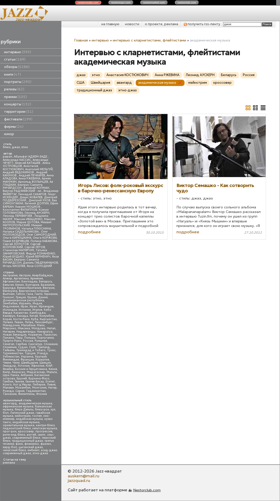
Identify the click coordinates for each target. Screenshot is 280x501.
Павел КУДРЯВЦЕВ (16, 241)
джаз (16, 147)
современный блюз (26, 437)
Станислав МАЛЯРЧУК (18, 250)
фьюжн (45, 444)
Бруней (22, 378)
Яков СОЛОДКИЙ (39, 266)
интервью (17, 52)
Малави (8, 387)
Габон (20, 294)
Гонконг (8, 297)
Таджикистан (36, 391)
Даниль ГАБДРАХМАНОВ (40, 262)
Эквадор (9, 365)
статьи (14, 59)
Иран (33, 306)
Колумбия (46, 316)
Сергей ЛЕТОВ (34, 247)
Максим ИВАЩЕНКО (28, 219)
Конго (7, 384)
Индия (37, 303)
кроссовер (26, 431)
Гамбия (8, 381)
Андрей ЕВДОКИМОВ (19, 172)
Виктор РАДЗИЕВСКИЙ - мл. (22, 191)
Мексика (24, 328)
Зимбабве (10, 303)
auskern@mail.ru (83, 475)
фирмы (13, 126)
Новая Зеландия (14, 334)
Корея (7, 319)
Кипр (6, 372)
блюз (6, 147)
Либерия (39, 384)
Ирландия (46, 306)
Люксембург (44, 322)
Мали (41, 325)
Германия (51, 294)
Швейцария (29, 362)
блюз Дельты (24, 409)
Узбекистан (11, 356)
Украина (27, 356)
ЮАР (49, 365)
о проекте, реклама (161, 24)
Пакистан (50, 334)
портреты (17, 82)
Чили (16, 362)
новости (132, 24)
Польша (29, 337)
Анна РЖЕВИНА (29, 178)
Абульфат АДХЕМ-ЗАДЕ (31, 156)
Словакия (51, 344)
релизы (14, 89)
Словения (10, 347)
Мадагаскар (36, 372)
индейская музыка (29, 419)
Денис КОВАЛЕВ (31, 197)
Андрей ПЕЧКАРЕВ (32, 175)
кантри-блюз (45, 425)
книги (12, 74)
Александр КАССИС (17, 160)
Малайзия (28, 325)
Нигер (52, 387)
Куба (34, 319)
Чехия (7, 362)
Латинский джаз (22, 412)
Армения (36, 278)
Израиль (25, 303)
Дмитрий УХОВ (39, 200)
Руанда (8, 391)
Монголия (39, 387)
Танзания (10, 394)
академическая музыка (35, 403)
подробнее (89, 232)
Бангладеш (29, 281)
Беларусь (45, 281)
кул (53, 409)
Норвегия (35, 334)
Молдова (38, 328)
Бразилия (47, 285)
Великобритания (29, 288)
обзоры (17, 67)
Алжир (7, 278)
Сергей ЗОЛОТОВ (16, 244)
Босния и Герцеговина (31, 369)
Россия (28, 340)
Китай (34, 316)
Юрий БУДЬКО (13, 256)
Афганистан (11, 281)
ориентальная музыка (18, 425)
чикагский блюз (14, 450)
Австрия (25, 275)
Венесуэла (10, 291)
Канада (22, 316)
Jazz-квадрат (29, 19)
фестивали (18, 119)
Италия (37, 309)
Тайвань (9, 350)
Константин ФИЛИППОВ (20, 209)
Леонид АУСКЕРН (36, 212)
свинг (42, 434)
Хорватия (42, 359)
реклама (9, 462)
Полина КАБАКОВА (44, 241)
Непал (51, 328)
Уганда (42, 353)
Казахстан (20, 312)
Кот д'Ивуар (22, 384)
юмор (9, 134)
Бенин (19, 285)
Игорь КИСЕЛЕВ (14, 266)
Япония (41, 394)
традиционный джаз (27, 440)
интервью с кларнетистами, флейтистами (149, 40)
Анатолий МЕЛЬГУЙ (39, 169)
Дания (43, 297)
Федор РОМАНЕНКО (40, 253)
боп (6, 412)
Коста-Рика (21, 319)
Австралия (10, 275)
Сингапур (35, 344)
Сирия (19, 391)
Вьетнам (9, 294)
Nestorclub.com (147, 490)
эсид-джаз (49, 450)
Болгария (32, 285)
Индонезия (11, 306)
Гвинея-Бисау (34, 381)
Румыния (41, 340)
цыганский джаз (31, 447)
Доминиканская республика (23, 300)
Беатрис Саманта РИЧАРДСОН (23, 186)
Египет (50, 381)
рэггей (31, 434)
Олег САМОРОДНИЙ (41, 234)
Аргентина (21, 278)
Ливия (51, 384)
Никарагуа (44, 331)
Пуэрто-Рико (12, 340)
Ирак (24, 306)
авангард (10, 403)
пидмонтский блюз (17, 428)
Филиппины (26, 394)
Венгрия (48, 288)
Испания (25, 309)
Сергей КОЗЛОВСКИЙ (21, 245)
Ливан (18, 322)
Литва (29, 322)
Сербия (21, 344)
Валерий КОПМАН (36, 188)
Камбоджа (38, 312)
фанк (19, 444)
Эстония (24, 365)
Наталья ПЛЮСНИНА (36, 228)
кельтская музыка (44, 428)
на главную (110, 24)
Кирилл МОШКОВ (28, 206)
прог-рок (10, 431)
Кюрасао (18, 372)
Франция (27, 359)
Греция (21, 297)
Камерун (9, 316)
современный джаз (17, 453)
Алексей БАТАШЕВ (28, 163)
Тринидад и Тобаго (31, 350)
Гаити (39, 294)
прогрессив (43, 431)
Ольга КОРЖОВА (45, 237)
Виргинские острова (34, 291)
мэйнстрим (23, 416)
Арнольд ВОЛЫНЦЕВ (33, 181)
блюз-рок (42, 409)
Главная (81, 40)
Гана (29, 294)
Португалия (45, 337)
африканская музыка (18, 406)
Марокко (9, 328)
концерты (17, 104)
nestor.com (88, 2)
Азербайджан (42, 275)
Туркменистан (13, 353)
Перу (19, 337)
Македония (11, 325)
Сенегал (8, 344)
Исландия (10, 309)
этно (24, 147)
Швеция (45, 362)
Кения (53, 369)
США (32, 347)
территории (18, 111)
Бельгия (8, 285)
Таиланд (43, 347)
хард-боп (10, 447)
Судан (22, 347)
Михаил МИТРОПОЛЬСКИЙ (27, 224)
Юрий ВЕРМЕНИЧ (38, 256)
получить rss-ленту (202, 24)
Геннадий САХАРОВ (32, 194)
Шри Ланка (11, 375)
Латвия (8, 322)
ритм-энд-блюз (14, 434)
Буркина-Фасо (39, 378)
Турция (30, 353)
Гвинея (19, 381)
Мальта (52, 372)
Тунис (51, 350)
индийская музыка (25, 422)
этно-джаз (40, 453)
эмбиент (33, 450)
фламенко (31, 444)
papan (7, 156)
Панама (8, 337)
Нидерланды (25, 331)
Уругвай (41, 356)
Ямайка (8, 369)
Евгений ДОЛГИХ (37, 203)
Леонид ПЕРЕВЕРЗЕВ (18, 216)
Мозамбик (23, 387)
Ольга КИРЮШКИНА (17, 237)
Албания (27, 375)
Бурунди (9, 288)
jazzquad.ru (79, 480)
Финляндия (11, 359)
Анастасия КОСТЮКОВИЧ (20, 167)
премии (15, 97)
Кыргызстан (48, 319)
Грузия (32, 297)
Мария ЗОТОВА (28, 222)
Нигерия (9, 331)
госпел (37, 416)
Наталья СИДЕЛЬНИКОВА (21, 231)
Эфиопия (37, 365)
